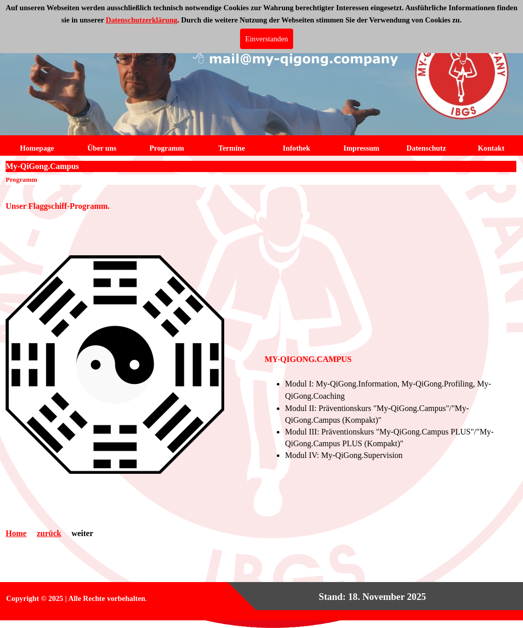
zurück (49, 533)
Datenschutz (426, 148)
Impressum (361, 148)
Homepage (37, 148)
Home (16, 533)
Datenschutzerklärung (141, 20)
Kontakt (491, 148)
